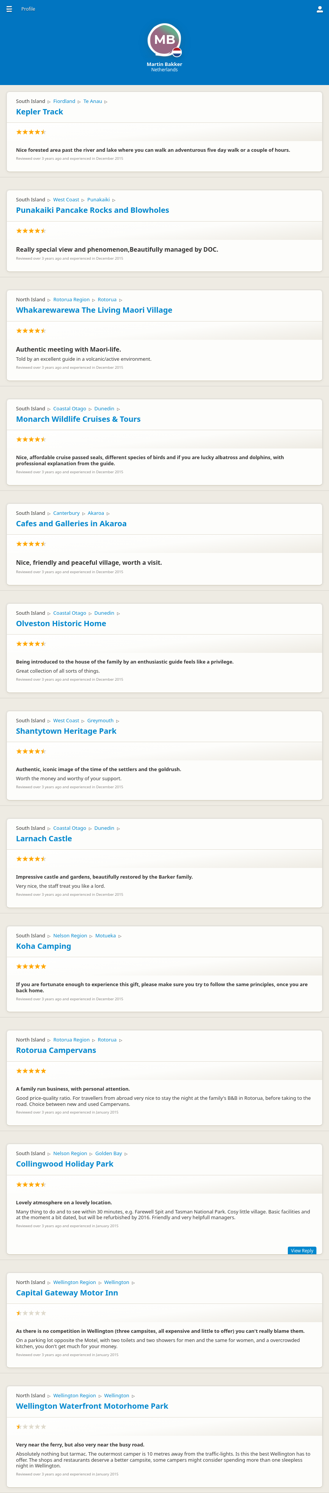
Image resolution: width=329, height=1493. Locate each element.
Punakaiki (98, 199)
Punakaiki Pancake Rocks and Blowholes (92, 210)
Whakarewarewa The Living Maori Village (94, 310)
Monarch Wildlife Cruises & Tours (78, 419)
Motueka (105, 935)
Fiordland (64, 101)
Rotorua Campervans (56, 1050)
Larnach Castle (44, 838)
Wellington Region (74, 1282)
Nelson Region (70, 935)
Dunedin (104, 408)
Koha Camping (43, 946)
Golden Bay (108, 1153)
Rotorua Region (71, 299)
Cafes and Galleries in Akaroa (71, 523)
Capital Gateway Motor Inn (67, 1292)
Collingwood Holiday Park (65, 1164)
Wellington (116, 1282)
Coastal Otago (69, 408)
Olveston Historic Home (61, 623)
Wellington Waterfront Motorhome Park (92, 1406)
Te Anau (92, 101)
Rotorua (107, 299)
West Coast (66, 199)
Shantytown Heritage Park (66, 731)
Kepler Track (39, 111)
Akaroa (96, 512)
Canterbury (66, 512)
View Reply (302, 1250)
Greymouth (100, 720)
